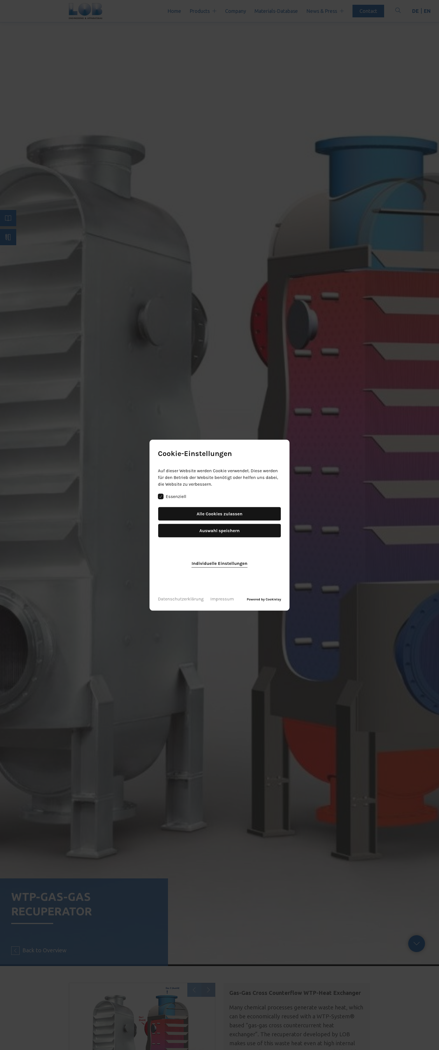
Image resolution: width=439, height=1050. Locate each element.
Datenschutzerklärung (181, 598)
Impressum (222, 598)
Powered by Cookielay (264, 599)
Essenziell (172, 496)
